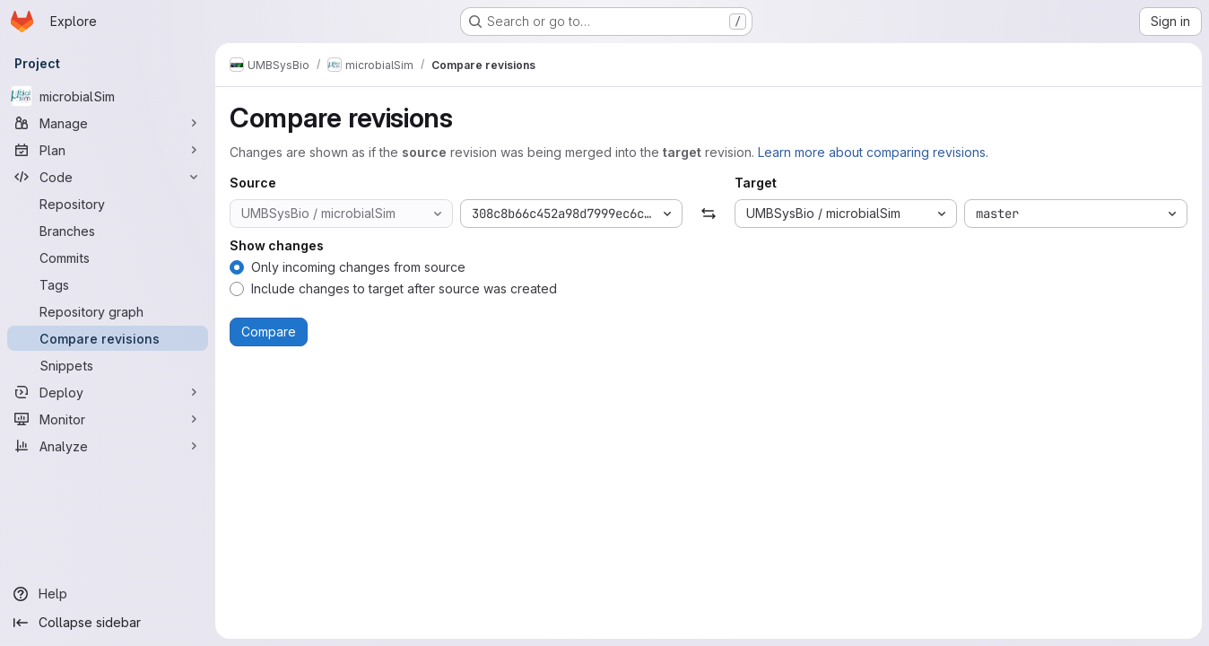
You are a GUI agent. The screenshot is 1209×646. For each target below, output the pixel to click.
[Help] (107, 594)
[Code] (107, 176)
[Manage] (107, 122)
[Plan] (107, 149)
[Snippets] (107, 365)
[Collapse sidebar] (107, 622)
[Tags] (107, 284)
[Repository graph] (107, 311)
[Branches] (107, 230)
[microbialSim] (107, 96)
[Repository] (107, 203)
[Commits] (107, 257)
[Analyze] (107, 445)
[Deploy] (107, 392)
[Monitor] (107, 419)
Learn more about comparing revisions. (873, 152)
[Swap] (708, 213)
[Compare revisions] (107, 338)
